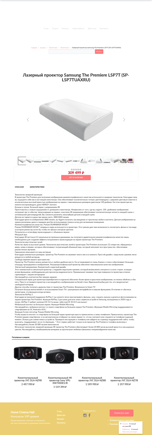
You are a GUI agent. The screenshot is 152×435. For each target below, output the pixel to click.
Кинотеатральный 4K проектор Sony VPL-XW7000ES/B (60, 380)
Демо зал (92, 28)
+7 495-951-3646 (36, 15)
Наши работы (78, 28)
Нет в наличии (76, 177)
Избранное (126, 429)
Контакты (104, 28)
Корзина (125, 424)
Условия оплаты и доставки (122, 420)
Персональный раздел (129, 432)
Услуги (55, 28)
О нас (46, 28)
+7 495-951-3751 (36, 13)
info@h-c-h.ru (115, 15)
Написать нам (121, 413)
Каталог (65, 28)
